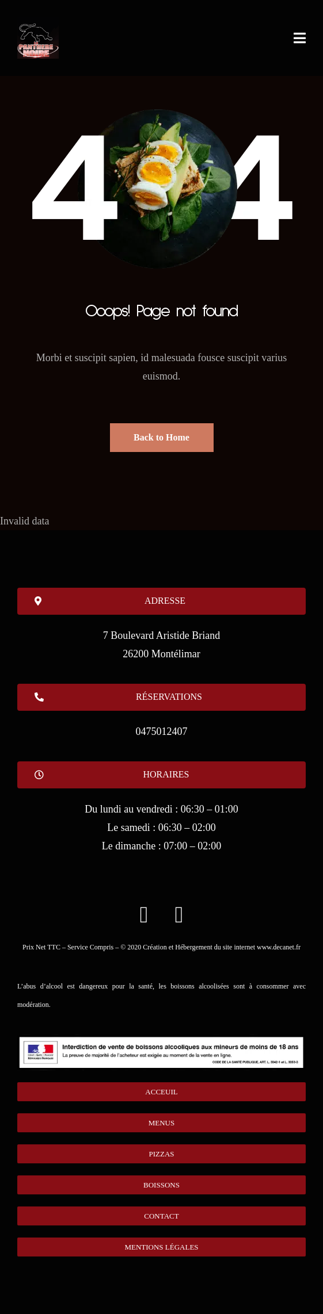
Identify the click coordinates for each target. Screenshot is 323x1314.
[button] (161, 774)
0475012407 (162, 731)
